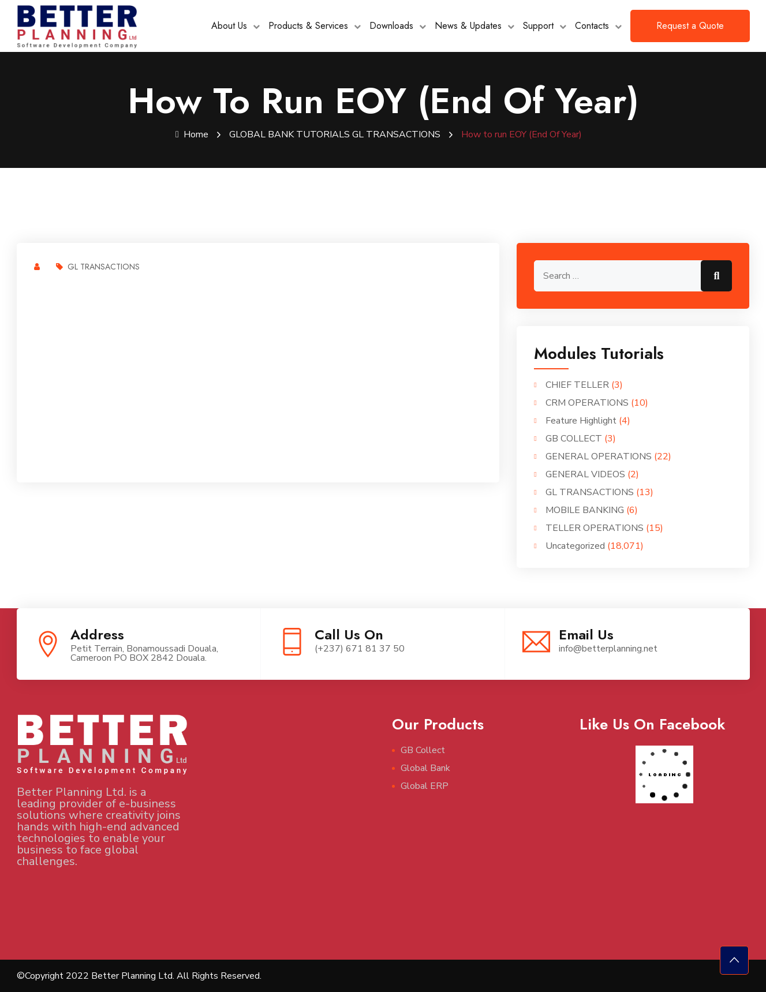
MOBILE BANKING (584, 510)
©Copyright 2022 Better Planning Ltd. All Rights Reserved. (139, 975)
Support (538, 25)
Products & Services (308, 25)
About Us (229, 25)
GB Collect (423, 750)
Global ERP (425, 786)
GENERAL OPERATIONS (598, 456)
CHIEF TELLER (577, 385)
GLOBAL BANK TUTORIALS (289, 134)
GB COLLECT (573, 438)
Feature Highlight (580, 420)
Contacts (592, 25)
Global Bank (425, 768)
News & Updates (468, 25)
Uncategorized (575, 546)
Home (191, 134)
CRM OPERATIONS (587, 402)
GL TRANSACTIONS (396, 134)
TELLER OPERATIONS (594, 528)
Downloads (391, 25)
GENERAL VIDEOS (585, 474)
